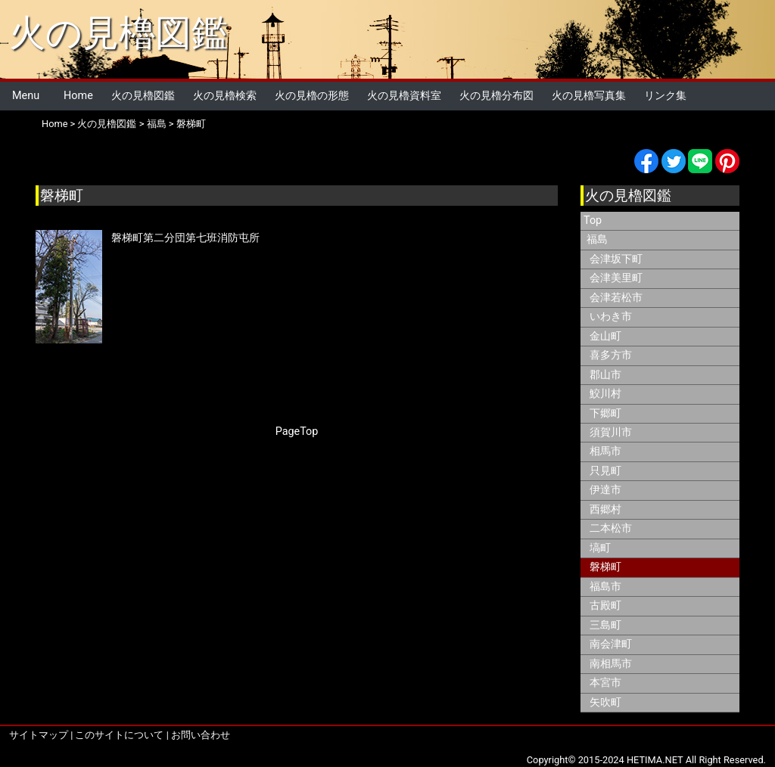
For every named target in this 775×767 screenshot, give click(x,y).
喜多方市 (611, 355)
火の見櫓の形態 (312, 95)
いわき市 (611, 316)
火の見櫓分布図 (496, 95)
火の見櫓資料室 (404, 95)
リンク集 (665, 95)
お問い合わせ (200, 735)
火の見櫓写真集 (589, 95)
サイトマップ (38, 735)
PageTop (297, 431)
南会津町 (611, 644)
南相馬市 (611, 663)
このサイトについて (119, 735)
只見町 (605, 470)
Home (78, 95)
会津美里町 (616, 278)
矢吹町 (605, 702)
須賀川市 (611, 432)
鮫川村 (605, 393)
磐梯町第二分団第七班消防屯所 (185, 237)
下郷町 (605, 413)
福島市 (605, 586)
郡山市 (605, 374)
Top (593, 220)
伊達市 (605, 489)
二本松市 (611, 528)
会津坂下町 (616, 259)
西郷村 (605, 509)
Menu (25, 95)
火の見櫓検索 (225, 95)
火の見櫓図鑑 (118, 32)
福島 (157, 123)
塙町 (600, 548)
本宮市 (605, 682)
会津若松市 (616, 297)
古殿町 (605, 605)
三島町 (605, 625)
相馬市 (605, 451)
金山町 (605, 336)
